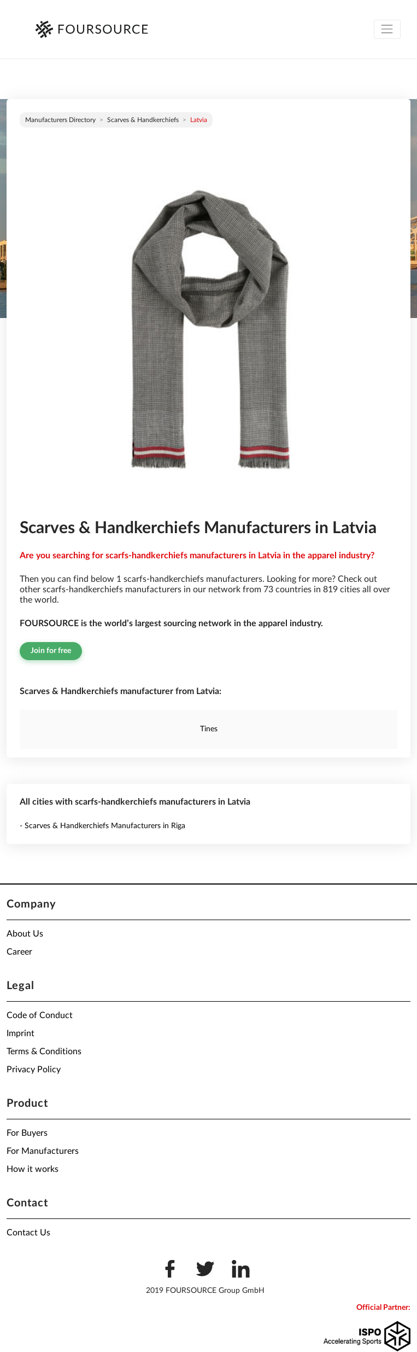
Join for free (51, 651)
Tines (209, 729)
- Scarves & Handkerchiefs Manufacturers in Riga (102, 826)
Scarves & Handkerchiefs (143, 120)
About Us (25, 933)
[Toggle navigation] (387, 29)
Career (19, 951)
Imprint (20, 1033)
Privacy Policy (34, 1069)
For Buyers (27, 1133)
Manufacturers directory (60, 120)
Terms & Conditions (44, 1051)
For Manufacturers (43, 1151)
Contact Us (28, 1232)
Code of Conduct (40, 1015)
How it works (32, 1169)
